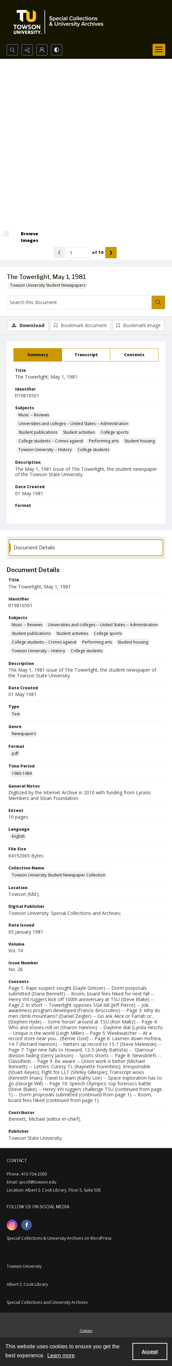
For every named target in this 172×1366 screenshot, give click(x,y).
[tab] (38, 355)
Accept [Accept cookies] (150, 1351)
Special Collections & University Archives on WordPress (59, 1238)
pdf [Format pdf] (15, 753)
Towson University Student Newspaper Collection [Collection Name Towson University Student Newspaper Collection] (58, 875)
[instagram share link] (12, 1225)
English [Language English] (18, 836)
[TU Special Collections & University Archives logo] (60, 22)
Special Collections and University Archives (47, 1302)
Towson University (24, 1266)
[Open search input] (12, 49)
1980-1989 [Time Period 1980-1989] (22, 773)
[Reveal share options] (27, 49)
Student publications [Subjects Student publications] (37, 432)
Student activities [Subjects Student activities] (79, 432)
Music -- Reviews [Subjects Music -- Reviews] (33, 415)
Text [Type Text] (16, 714)
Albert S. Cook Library (27, 1284)
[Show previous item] (59, 252)
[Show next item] (111, 252)
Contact (86, 1330)
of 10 (98, 252)
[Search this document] (79, 302)
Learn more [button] (61, 1355)
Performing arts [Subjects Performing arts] (104, 441)
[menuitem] (86, 1330)
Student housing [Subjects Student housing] (139, 441)
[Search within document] (158, 302)
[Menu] (159, 50)
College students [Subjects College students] (93, 449)
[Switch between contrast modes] (56, 49)
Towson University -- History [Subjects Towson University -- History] (45, 449)
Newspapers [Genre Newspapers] (24, 733)
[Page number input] (78, 252)
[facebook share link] (26, 1225)
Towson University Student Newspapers (47, 285)
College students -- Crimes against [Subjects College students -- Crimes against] (50, 441)
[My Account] (42, 49)
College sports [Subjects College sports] (114, 432)
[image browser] (25, 237)
